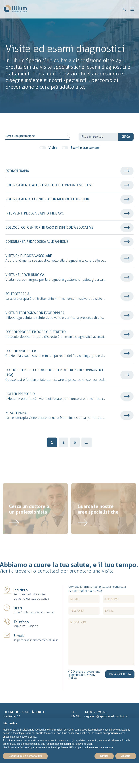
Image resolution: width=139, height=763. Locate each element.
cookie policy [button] (29, 736)
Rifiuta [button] (104, 755)
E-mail (19, 636)
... (86, 442)
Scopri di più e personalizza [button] (25, 755)
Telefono (21, 622)
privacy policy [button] (108, 729)
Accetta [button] (125, 755)
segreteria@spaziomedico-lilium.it (36, 640)
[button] (124, 9)
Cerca (125, 136)
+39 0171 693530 (26, 626)
